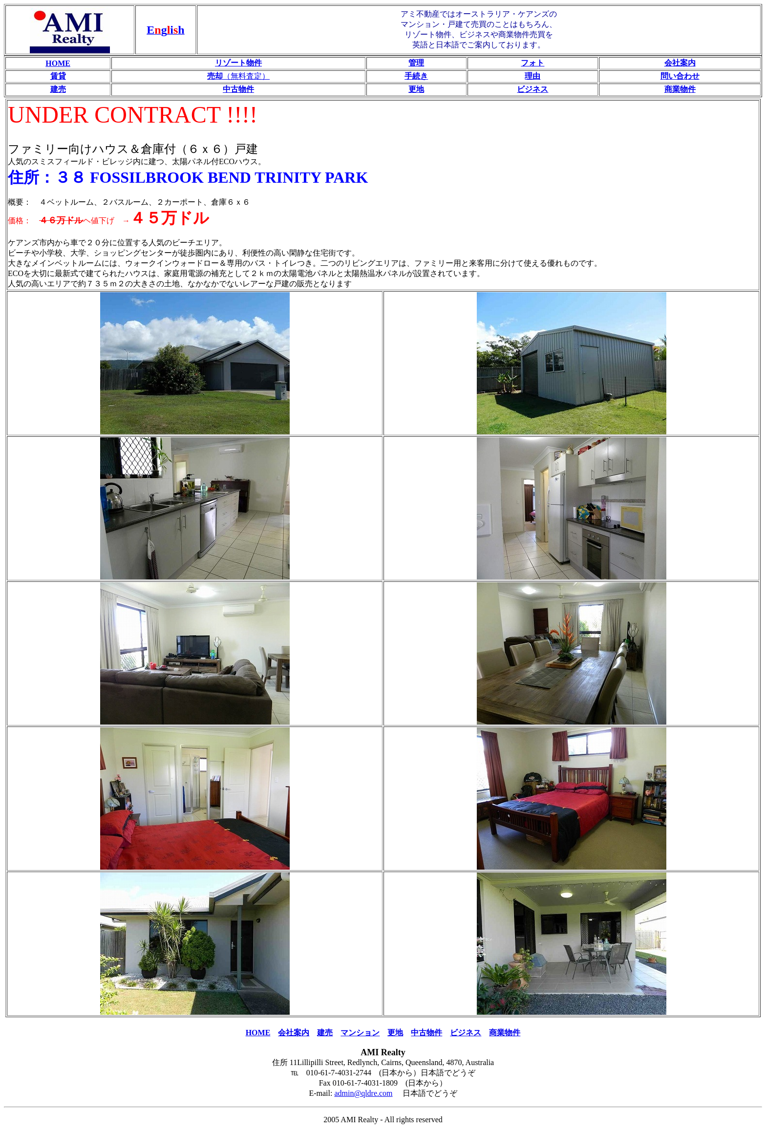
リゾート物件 (238, 63)
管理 (416, 63)
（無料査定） (238, 76)
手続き (416, 76)
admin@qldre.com (363, 1093)
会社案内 (680, 63)
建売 (58, 89)
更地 (416, 89)
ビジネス (532, 89)
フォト (532, 63)
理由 (532, 76)
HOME (57, 63)
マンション (360, 1032)
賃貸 (58, 76)
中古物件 (238, 89)
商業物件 (680, 89)
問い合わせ (680, 76)
